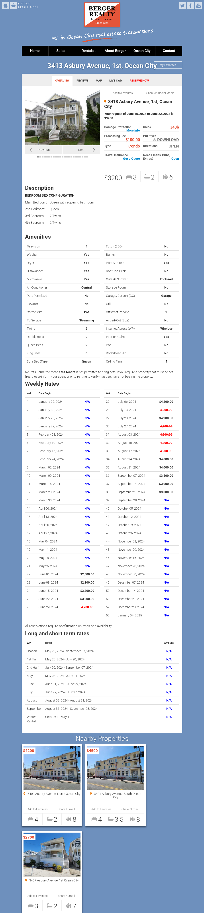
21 (82, 156)
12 (62, 156)
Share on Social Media (160, 93)
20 (80, 156)
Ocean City (142, 51)
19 (78, 156)
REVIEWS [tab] (82, 80)
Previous (44, 150)
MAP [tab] (99, 80)
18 (76, 156)
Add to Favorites (123, 93)
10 (58, 156)
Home (35, 51)
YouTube (198, 5)
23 (87, 156)
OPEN (174, 146)
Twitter (182, 5)
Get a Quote (131, 158)
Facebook (190, 5)
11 (60, 156)
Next (81, 150)
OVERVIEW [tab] (62, 80)
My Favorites (168, 65)
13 (65, 156)
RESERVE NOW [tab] (139, 80)
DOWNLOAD (166, 140)
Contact (169, 51)
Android (13, 5)
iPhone (5, 5)
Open (175, 158)
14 (67, 156)
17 (74, 156)
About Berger (115, 51)
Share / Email (59, 809)
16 (71, 156)
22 (85, 156)
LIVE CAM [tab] (115, 80)
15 (69, 156)
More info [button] (133, 130)
